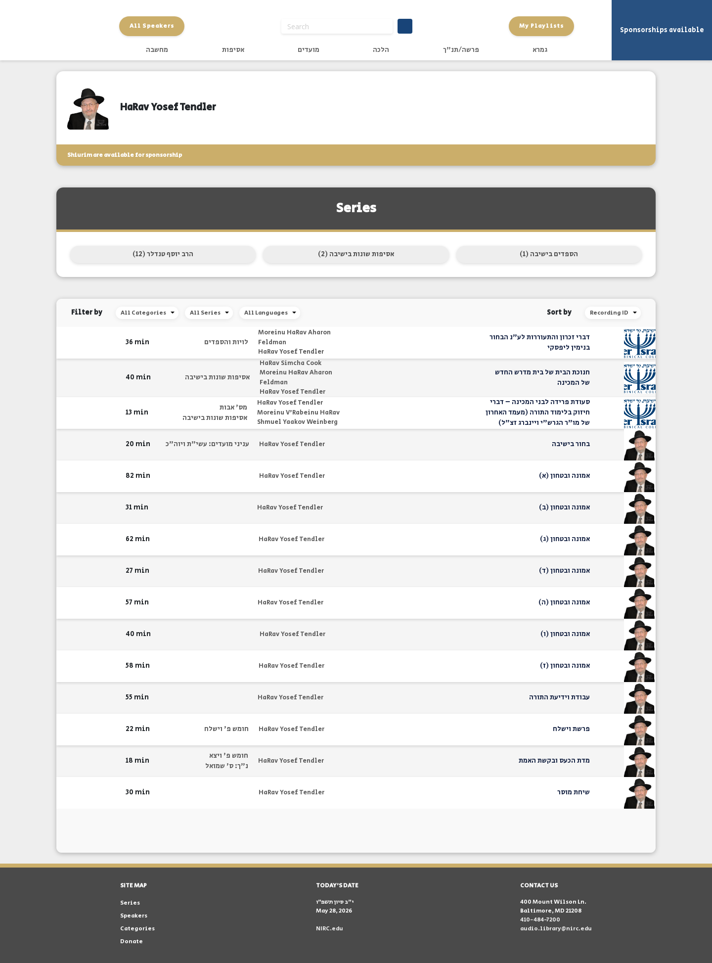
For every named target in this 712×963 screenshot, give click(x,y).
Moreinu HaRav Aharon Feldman (294, 337)
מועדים (308, 50)
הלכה (381, 50)
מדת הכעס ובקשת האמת (554, 761)
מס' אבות (233, 408)
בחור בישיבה (571, 444)
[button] (112, 342)
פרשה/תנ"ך (461, 50)
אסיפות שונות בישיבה (217, 377)
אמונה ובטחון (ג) (565, 539)
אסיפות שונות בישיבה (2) (356, 254)
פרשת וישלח (571, 729)
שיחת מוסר (573, 792)
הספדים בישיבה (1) (549, 254)
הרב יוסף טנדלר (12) (163, 254)
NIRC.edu (329, 928)
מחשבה (157, 50)
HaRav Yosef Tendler (291, 352)
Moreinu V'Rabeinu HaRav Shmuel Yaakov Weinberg (298, 417)
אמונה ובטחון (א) (564, 476)
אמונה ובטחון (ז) (565, 666)
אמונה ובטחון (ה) (564, 602)
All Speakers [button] (152, 26)
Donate (131, 941)
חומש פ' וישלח (226, 729)
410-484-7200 (540, 920)
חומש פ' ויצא (228, 756)
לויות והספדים (226, 342)
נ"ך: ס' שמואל (226, 766)
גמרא (540, 50)
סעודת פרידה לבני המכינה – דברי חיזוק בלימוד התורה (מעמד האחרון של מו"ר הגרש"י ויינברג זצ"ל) (538, 412)
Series (130, 903)
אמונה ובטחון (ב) (564, 507)
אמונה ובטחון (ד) (564, 571)
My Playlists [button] (541, 26)
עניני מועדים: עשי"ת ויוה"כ (207, 444)
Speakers (133, 916)
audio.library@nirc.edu (556, 928)
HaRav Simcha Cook (290, 363)
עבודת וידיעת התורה (559, 697)
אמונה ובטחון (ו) (565, 634)
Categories (137, 928)
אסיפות (233, 50)
